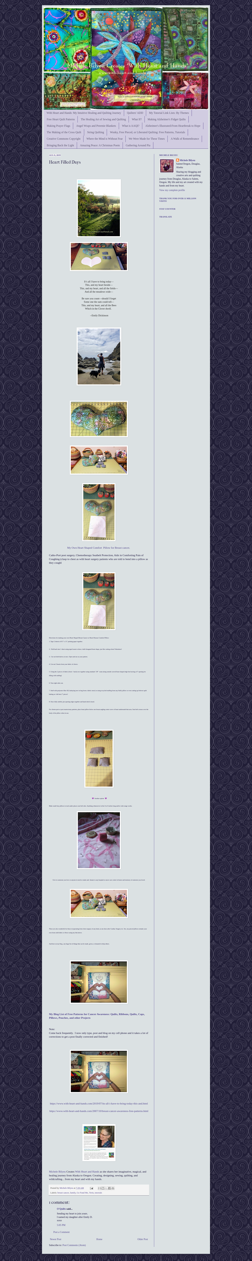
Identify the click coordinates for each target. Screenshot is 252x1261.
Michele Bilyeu (57, 1171)
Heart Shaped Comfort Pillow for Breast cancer (103, 547)
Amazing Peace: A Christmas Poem (100, 145)
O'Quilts (61, 1209)
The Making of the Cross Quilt (64, 132)
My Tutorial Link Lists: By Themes (169, 112)
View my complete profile (172, 190)
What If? (137, 119)
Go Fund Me (82, 1193)
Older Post (143, 1239)
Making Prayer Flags (58, 125)
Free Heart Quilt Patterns (61, 119)
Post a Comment (61, 1232)
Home (99, 1239)
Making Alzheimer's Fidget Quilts (167, 119)
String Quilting (95, 132)
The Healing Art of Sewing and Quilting (103, 119)
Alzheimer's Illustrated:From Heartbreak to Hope (172, 125)
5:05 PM (61, 1225)
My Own (72, 547)
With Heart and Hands (87, 1171)
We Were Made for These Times (147, 138)
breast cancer (63, 1193)
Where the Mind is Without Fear (104, 138)
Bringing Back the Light (60, 145)
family (73, 1193)
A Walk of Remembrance (185, 138)
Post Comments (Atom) (74, 1245)
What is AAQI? (130, 125)
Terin (91, 1193)
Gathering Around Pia (138, 145)
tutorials (98, 1193)
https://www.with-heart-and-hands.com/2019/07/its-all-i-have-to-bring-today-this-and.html (99, 1103)
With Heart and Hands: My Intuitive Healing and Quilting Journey (84, 112)
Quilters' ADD (135, 112)
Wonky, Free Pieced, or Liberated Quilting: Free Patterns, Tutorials (147, 132)
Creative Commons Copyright (63, 138)
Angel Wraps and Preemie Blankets (96, 125)
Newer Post (55, 1239)
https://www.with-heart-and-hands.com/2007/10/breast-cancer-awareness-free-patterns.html (99, 1110)
